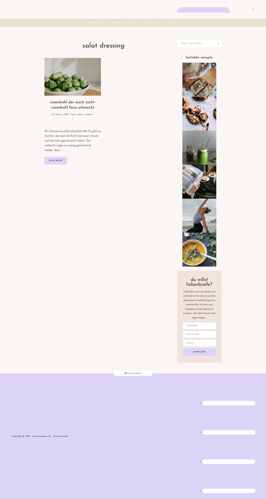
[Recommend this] (72, 120)
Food (73, 114)
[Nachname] (199, 334)
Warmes (89, 114)
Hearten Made (60, 436)
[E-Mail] (199, 343)
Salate (80, 114)
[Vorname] (199, 325)
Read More (55, 161)
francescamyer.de (133, 9)
